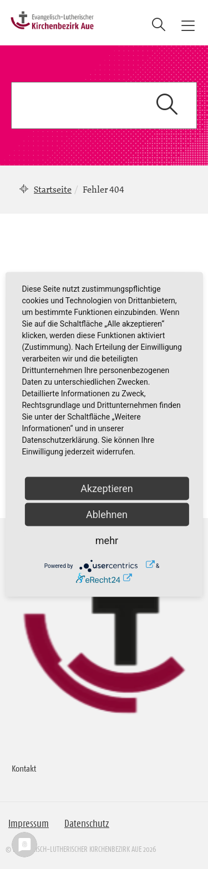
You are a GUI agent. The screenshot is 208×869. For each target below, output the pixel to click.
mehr (106, 540)
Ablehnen (107, 514)
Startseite (53, 189)
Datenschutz (86, 824)
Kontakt (24, 768)
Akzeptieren (106, 488)
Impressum (28, 824)
